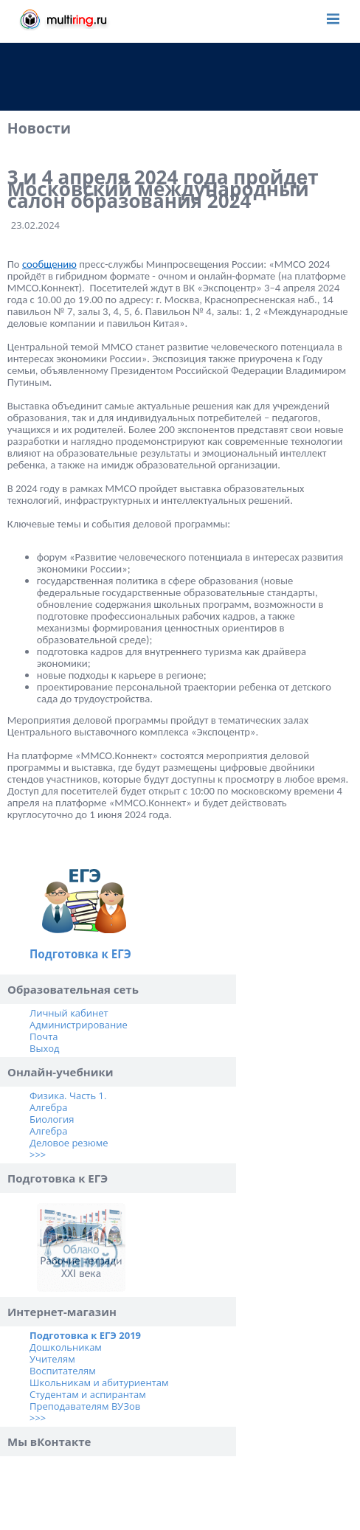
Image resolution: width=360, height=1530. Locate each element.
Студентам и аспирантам (88, 1394)
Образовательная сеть (73, 989)
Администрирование (79, 1024)
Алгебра (48, 1107)
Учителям (52, 1358)
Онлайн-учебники (60, 1072)
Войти (304, 18)
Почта (44, 1036)
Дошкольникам (66, 1347)
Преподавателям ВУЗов (85, 1406)
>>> (38, 1154)
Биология (52, 1119)
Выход (44, 1048)
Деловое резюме (69, 1142)
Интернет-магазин (62, 1311)
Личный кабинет (69, 1013)
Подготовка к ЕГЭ (80, 953)
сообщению (49, 264)
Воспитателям (63, 1370)
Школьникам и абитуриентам (99, 1382)
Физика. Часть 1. (68, 1095)
